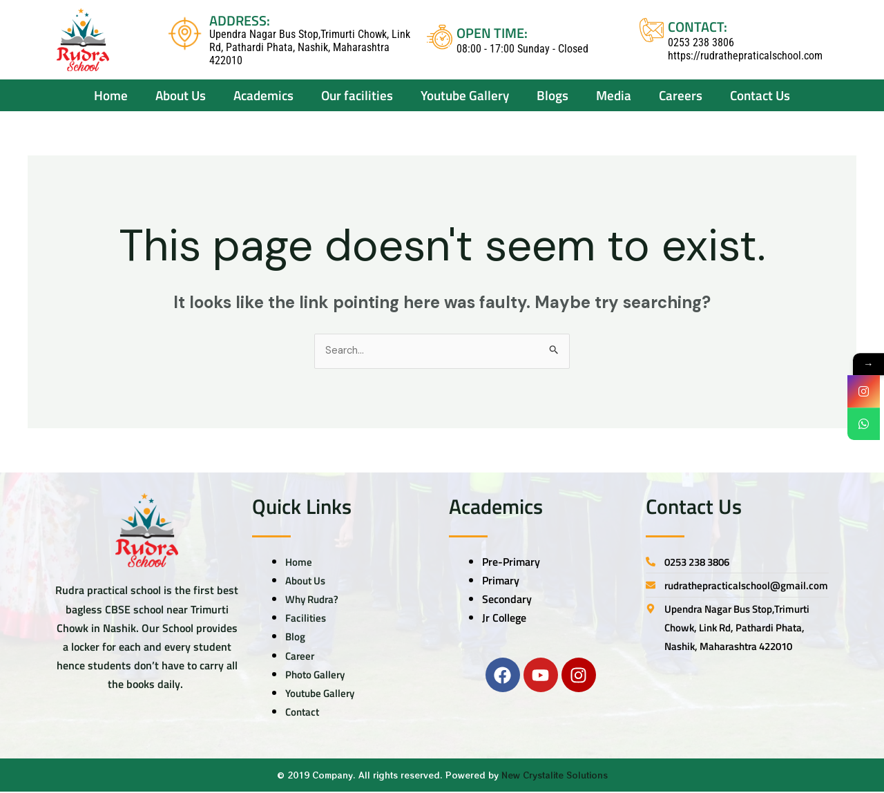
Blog (295, 638)
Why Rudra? (314, 600)
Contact (303, 713)
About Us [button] (180, 95)
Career (300, 657)
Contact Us (760, 95)
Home (111, 95)
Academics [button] (263, 95)
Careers (680, 95)
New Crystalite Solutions (554, 777)
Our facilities (357, 95)
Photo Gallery (317, 675)
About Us (307, 581)
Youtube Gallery (323, 694)
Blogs (552, 95)
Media (613, 95)
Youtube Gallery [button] (465, 95)
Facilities (306, 619)
